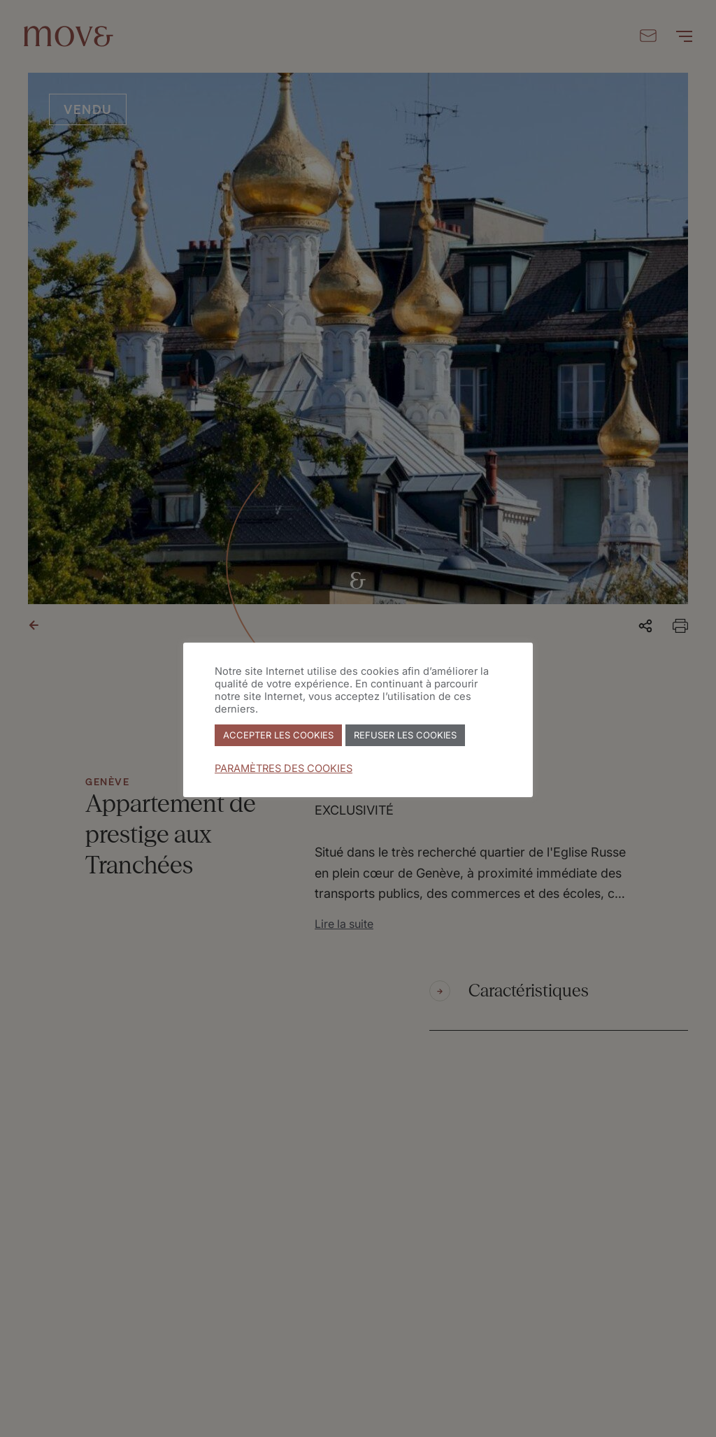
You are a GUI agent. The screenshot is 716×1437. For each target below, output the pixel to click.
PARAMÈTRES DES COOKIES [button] (283, 768)
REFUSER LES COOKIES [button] (405, 735)
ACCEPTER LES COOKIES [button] (278, 735)
